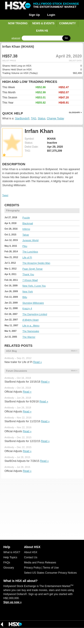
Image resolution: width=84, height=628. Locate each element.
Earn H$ (42, 30)
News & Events (43, 23)
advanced (15, 38)
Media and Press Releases (40, 562)
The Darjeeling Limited (34, 314)
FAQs (6, 562)
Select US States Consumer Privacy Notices (50, 572)
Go (66, 38)
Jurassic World (30, 240)
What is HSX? (11, 552)
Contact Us (30, 557)
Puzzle (26, 217)
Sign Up (34, 14)
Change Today (55, 118)
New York (27, 291)
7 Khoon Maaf (30, 280)
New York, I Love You (34, 285)
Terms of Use (51, 567)
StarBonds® (22, 118)
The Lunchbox (30, 251)
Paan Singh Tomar (32, 268)
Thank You (28, 274)
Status (41, 118)
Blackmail (27, 223)
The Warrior (28, 337)
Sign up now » (12, 602)
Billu (24, 297)
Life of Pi (27, 257)
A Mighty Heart (30, 319)
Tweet (5, 195)
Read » (37, 362)
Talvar (25, 234)
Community (67, 23)
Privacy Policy (32, 567)
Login (51, 14)
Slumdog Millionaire (33, 303)
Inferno (26, 229)
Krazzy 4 (27, 308)
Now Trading (18, 23)
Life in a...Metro (30, 325)
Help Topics (10, 557)
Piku (24, 246)
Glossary (8, 567)
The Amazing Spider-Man (36, 263)
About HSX (30, 552)
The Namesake (30, 331)
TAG (33, 118)
